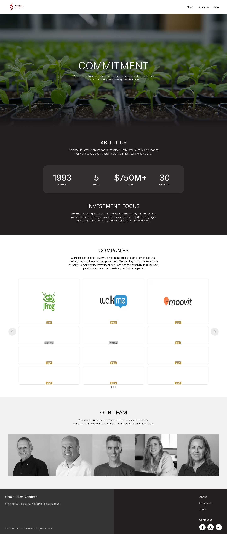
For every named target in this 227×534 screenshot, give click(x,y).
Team (216, 7)
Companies (203, 7)
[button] (12, 332)
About (190, 7)
